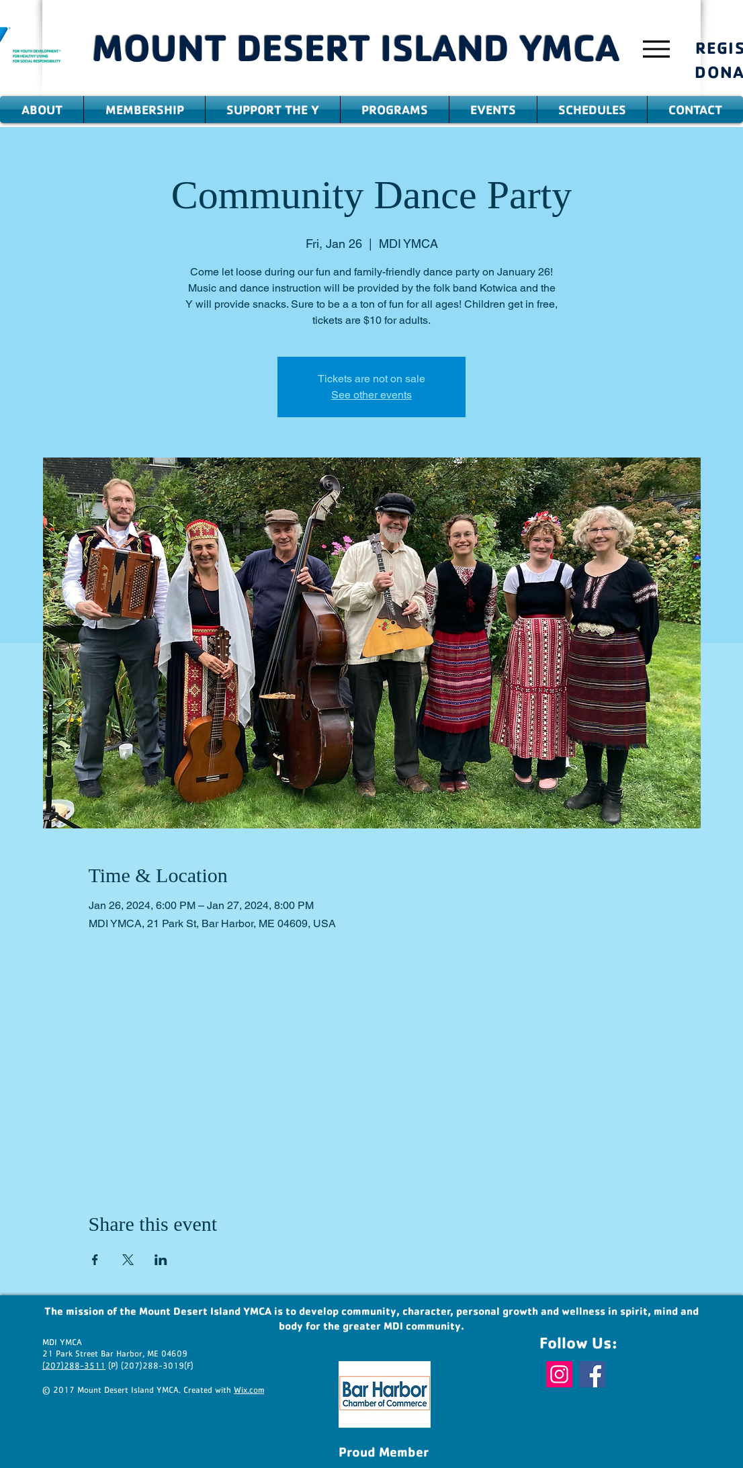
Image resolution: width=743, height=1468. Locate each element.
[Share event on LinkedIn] (161, 1259)
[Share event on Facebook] (95, 1259)
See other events (371, 394)
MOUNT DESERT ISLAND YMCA (356, 47)
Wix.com (249, 1390)
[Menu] (656, 48)
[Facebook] (592, 1374)
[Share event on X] (128, 1259)
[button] (41, 109)
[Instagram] (559, 1374)
